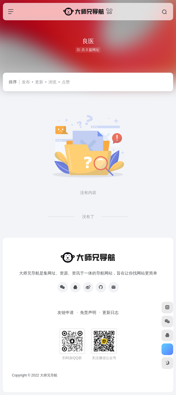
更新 (39, 82)
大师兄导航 (48, 375)
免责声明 (88, 312)
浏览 (52, 82)
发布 (26, 82)
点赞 (66, 82)
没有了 (88, 216)
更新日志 (110, 312)
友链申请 (65, 312)
